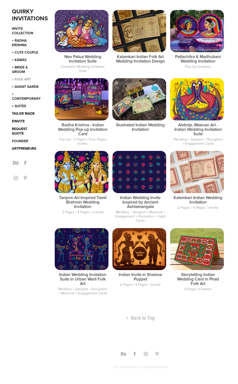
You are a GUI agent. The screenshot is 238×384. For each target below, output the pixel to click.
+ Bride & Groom (20, 69)
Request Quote (19, 131)
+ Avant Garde (25, 86)
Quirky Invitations (30, 15)
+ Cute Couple (25, 52)
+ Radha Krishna (19, 42)
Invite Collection (22, 30)
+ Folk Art (21, 79)
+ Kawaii (19, 59)
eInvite (18, 121)
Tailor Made (23, 113)
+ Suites (19, 106)
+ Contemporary (26, 96)
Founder (20, 141)
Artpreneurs (24, 148)
